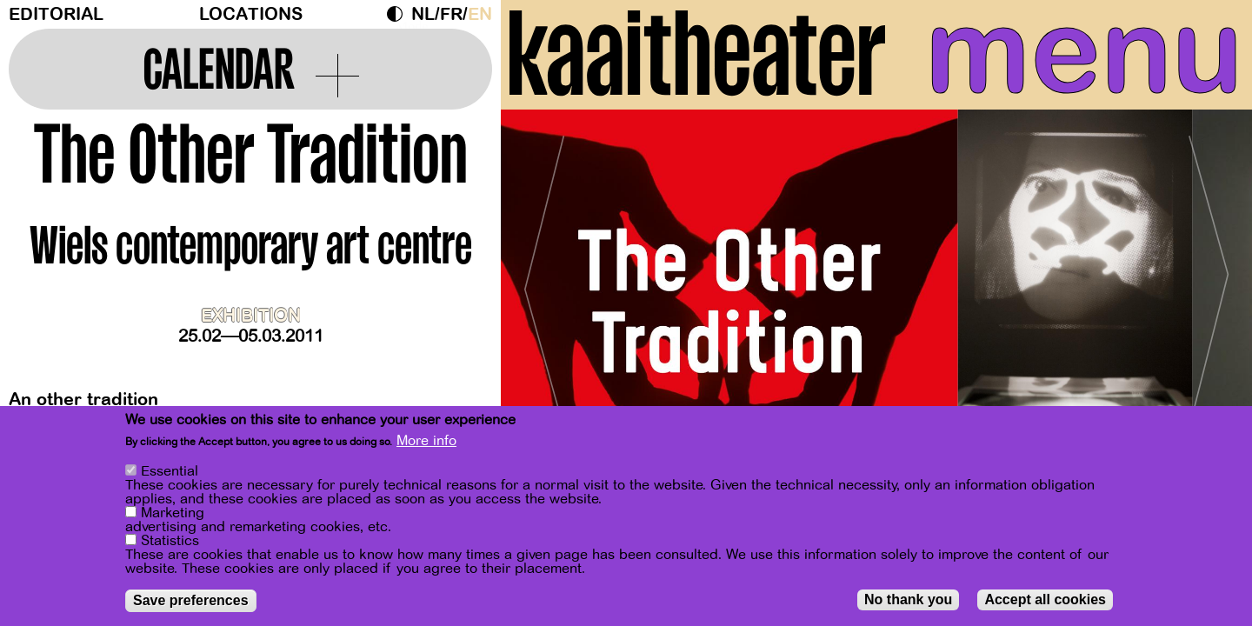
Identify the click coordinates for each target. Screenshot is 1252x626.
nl (423, 14)
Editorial (56, 14)
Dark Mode (399, 14)
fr (451, 14)
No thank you (908, 599)
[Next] (1208, 282)
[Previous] (544, 282)
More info (426, 441)
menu (1084, 52)
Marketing (172, 513)
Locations (251, 14)
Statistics (170, 540)
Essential (169, 471)
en (480, 14)
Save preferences (191, 600)
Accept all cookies (1045, 599)
